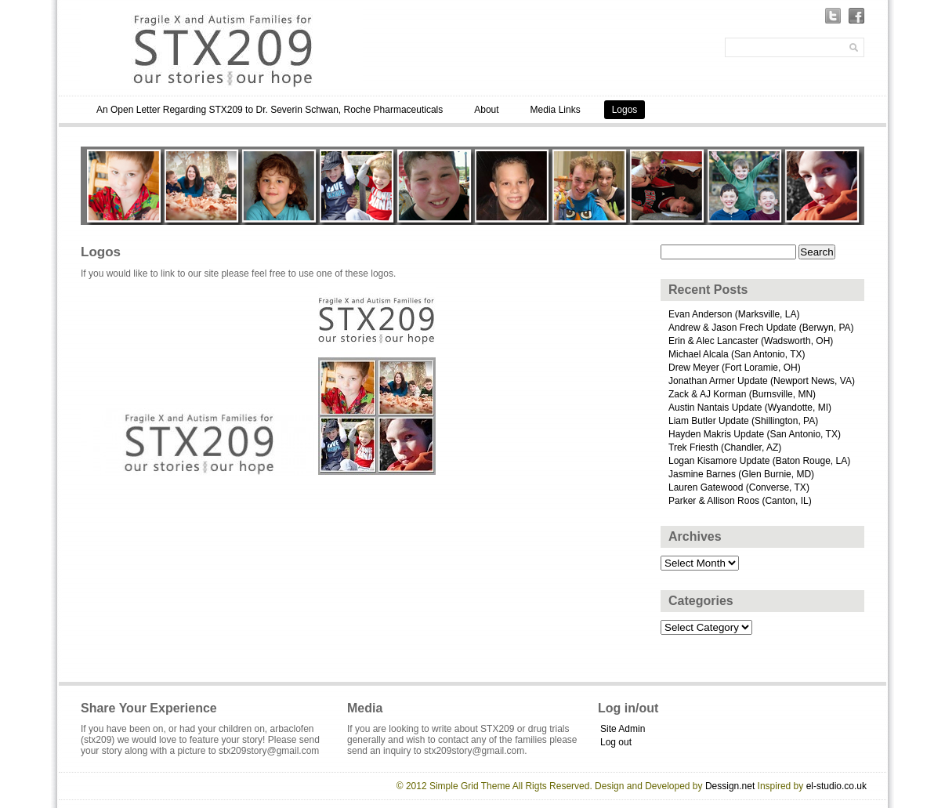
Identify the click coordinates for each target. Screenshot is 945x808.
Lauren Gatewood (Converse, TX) (738, 487)
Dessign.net (730, 786)
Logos (625, 109)
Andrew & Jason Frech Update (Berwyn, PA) (761, 327)
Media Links (555, 109)
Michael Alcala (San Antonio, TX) (737, 354)
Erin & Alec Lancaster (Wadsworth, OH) (750, 340)
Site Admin (622, 728)
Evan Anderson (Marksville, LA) (733, 314)
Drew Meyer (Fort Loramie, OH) (734, 367)
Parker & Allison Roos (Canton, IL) (740, 500)
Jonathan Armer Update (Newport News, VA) (761, 380)
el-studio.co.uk (836, 786)
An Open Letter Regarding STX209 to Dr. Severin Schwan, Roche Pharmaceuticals (269, 109)
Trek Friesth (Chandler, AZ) (724, 447)
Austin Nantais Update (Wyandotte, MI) (749, 407)
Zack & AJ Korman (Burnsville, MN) (742, 394)
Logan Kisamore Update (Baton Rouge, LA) (759, 460)
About (486, 109)
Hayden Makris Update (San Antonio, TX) (754, 434)
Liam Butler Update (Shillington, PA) (743, 420)
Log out (616, 742)
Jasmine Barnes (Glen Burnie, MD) (741, 474)
